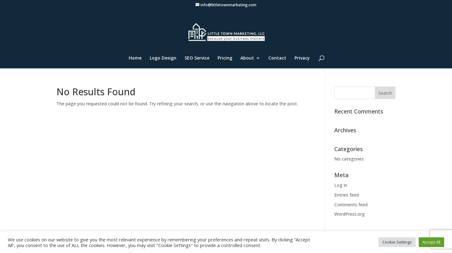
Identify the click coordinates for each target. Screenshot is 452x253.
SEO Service (197, 58)
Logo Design (163, 58)
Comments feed (351, 205)
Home (135, 58)
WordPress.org (349, 214)
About (247, 58)
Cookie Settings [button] (397, 242)
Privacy (302, 58)
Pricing (225, 58)
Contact (277, 58)
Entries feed (346, 195)
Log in (340, 185)
